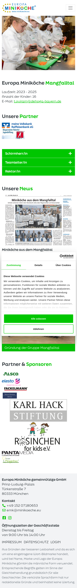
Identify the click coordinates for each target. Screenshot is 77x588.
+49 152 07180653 (22, 505)
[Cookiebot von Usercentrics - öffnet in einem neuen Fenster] (59, 256)
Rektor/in (38, 171)
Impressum (12, 542)
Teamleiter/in (38, 162)
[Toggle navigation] (70, 8)
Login (56, 542)
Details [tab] (39, 265)
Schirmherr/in (38, 153)
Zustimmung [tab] (13, 265)
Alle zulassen (38, 318)
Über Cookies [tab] (63, 265)
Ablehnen (38, 328)
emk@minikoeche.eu (24, 510)
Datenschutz (36, 542)
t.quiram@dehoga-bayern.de (37, 101)
